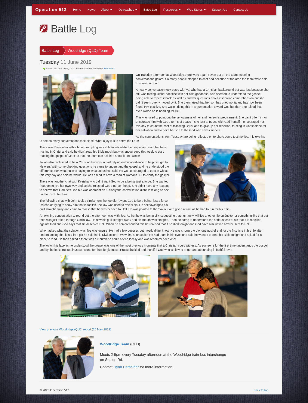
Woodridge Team (114, 344)
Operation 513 (51, 9)
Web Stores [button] (196, 9)
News (91, 9)
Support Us (219, 9)
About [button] (106, 9)
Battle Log (150, 9)
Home (77, 9)
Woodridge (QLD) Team (88, 50)
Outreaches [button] (127, 9)
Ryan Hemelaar (126, 367)
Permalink (109, 68)
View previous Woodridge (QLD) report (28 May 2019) (75, 329)
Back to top (260, 390)
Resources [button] (172, 9)
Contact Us (240, 9)
